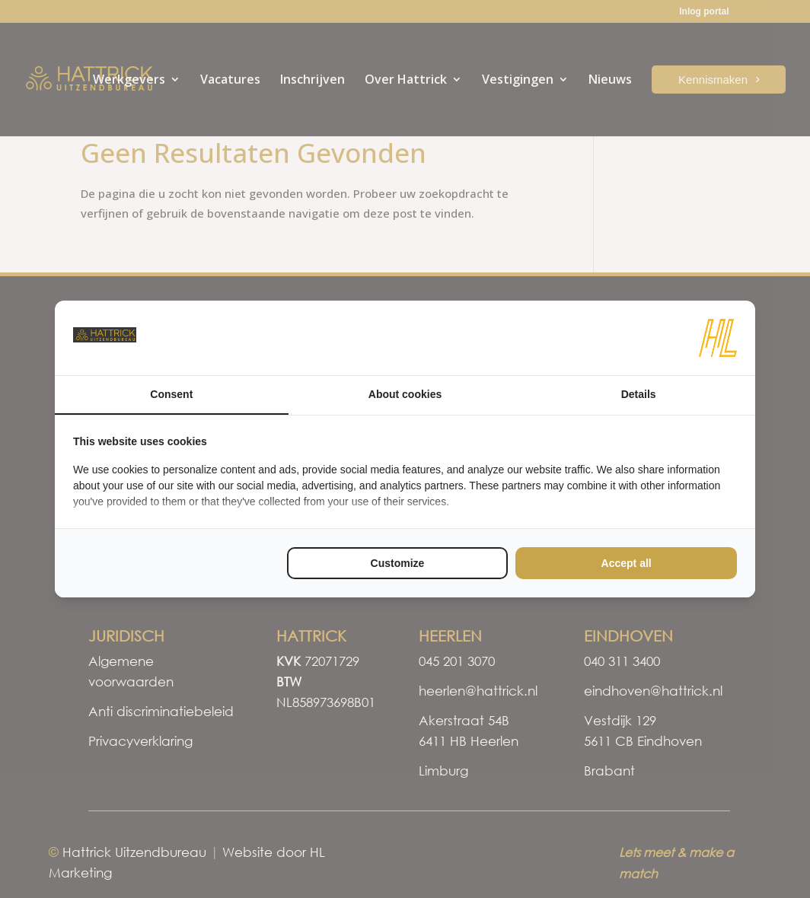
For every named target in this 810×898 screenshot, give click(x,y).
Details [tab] (638, 394)
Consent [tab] (171, 394)
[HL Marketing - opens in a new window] (718, 338)
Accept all (626, 563)
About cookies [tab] (405, 394)
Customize (398, 563)
